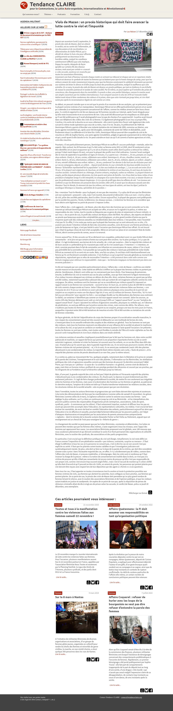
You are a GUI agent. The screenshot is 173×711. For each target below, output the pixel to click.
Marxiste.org (25, 244)
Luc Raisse (131, 31)
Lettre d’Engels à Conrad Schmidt (33, 216)
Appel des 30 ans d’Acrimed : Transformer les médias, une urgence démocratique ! (35, 156)
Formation (75, 14)
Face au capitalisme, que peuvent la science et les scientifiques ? (33, 43)
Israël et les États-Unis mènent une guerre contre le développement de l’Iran (36, 102)
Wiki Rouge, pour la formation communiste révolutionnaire (31, 250)
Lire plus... (36, 220)
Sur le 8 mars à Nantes (69, 597)
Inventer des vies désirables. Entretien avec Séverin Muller (34, 132)
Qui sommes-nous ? (31, 14)
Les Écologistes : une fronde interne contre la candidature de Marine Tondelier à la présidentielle (36, 117)
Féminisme (59, 33)
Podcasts (61, 14)
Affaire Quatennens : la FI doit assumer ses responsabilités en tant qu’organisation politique (129, 512)
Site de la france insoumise (30, 235)
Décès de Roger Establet (33, 195)
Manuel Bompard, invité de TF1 (36, 63)
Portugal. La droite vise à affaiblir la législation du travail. (33, 95)
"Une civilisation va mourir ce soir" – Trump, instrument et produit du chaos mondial (35, 183)
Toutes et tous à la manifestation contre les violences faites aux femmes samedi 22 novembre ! (76, 512)
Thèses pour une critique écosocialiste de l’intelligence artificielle (36, 50)
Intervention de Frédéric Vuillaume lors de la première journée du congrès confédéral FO (36, 87)
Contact (97, 14)
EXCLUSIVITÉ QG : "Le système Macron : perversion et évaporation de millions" (35, 147)
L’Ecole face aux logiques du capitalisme (35, 199)
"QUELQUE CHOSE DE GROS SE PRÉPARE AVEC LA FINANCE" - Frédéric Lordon (35, 166)
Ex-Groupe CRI (25, 239)
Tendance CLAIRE (52, 4)
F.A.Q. (87, 14)
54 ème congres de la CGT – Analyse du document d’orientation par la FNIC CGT (36, 35)
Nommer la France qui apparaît (32, 190)
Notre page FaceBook (28, 230)
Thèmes (48, 14)
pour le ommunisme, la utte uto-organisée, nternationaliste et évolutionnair (77, 8)
